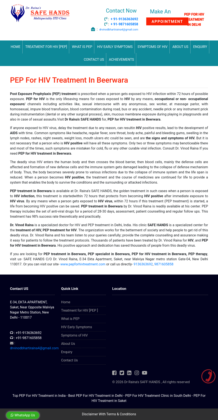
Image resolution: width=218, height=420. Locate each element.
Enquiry (200, 47)
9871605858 (164, 264)
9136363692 (143, 264)
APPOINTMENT (167, 21)
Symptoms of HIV (153, 47)
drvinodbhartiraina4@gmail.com (118, 29)
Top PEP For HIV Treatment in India (39, 396)
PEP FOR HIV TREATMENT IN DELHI (194, 19)
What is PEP (82, 47)
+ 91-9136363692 (124, 19)
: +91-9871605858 (26, 338)
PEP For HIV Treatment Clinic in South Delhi (158, 396)
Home (15, 47)
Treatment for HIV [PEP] (46, 47)
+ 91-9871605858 (124, 24)
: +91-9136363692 (26, 333)
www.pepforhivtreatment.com (82, 264)
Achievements (121, 60)
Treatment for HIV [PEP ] (79, 310)
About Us (180, 47)
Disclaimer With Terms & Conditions (109, 414)
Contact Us (94, 60)
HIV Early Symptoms (115, 47)
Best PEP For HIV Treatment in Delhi (95, 396)
